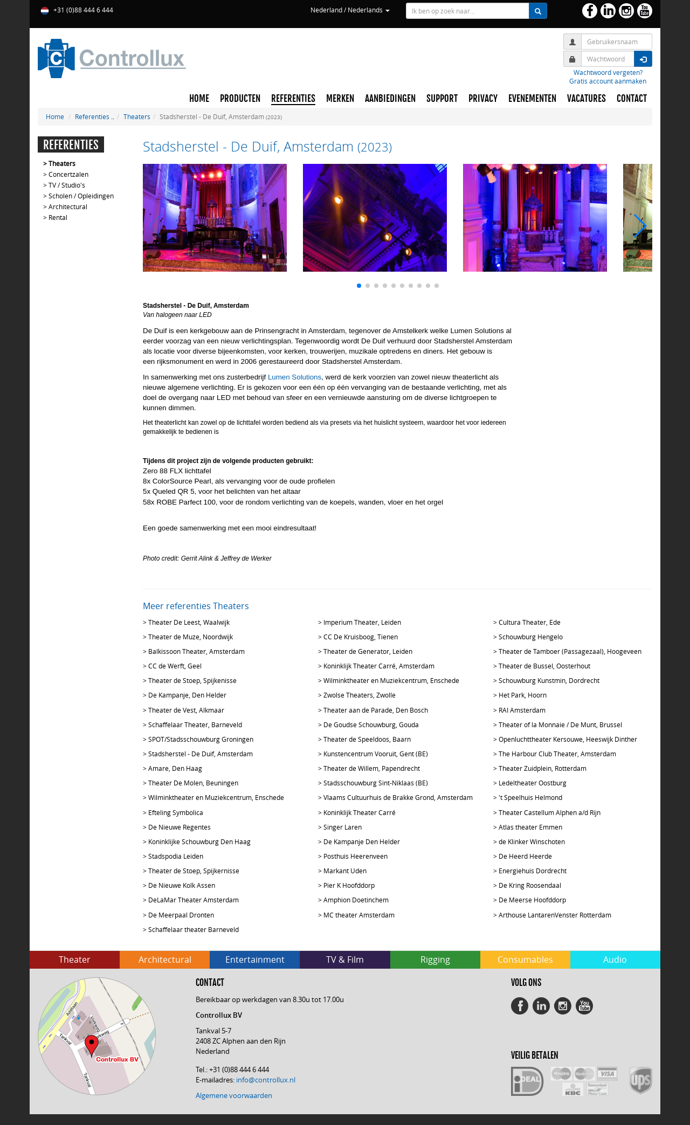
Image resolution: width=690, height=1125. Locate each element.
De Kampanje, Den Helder (187, 695)
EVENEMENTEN (532, 98)
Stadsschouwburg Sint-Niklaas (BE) (375, 782)
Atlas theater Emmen (530, 827)
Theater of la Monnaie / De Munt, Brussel (560, 724)
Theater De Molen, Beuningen (193, 782)
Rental (58, 217)
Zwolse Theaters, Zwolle (359, 695)
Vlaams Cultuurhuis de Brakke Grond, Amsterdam (398, 797)
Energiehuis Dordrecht (533, 870)
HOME (199, 98)
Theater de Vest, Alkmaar (186, 710)
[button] (359, 286)
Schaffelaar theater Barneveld (193, 929)
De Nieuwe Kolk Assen (181, 885)
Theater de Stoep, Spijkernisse (193, 870)
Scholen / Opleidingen (81, 195)
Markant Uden (345, 870)
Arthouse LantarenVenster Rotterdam (555, 914)
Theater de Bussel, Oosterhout (544, 665)
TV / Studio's (67, 185)
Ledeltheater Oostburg (533, 782)
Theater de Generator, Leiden (367, 651)
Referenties (92, 116)
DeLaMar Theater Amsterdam (193, 899)
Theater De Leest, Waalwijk (189, 622)
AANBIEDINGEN (390, 98)
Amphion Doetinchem (356, 899)
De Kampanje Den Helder (361, 841)
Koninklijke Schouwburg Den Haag (199, 841)
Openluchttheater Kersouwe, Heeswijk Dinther (568, 739)
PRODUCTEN (240, 98)
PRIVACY (483, 98)
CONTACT (632, 98)
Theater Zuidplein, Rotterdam (542, 768)
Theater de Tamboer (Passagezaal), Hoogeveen (570, 651)
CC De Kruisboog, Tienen (360, 636)
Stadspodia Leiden (175, 856)
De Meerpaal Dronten (181, 914)
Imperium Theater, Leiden (362, 622)
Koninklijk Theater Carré (359, 812)
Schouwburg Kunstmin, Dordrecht (549, 680)
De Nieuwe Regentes (179, 827)
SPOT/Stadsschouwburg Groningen (200, 739)
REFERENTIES (293, 98)
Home (55, 116)
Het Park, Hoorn (523, 695)
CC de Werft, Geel (175, 665)
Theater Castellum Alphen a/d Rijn (550, 812)
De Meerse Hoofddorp (532, 899)
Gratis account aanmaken (607, 81)
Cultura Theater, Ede (530, 622)
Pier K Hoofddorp (349, 885)
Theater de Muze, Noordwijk (190, 636)
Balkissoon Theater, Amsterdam (196, 651)
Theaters (136, 116)
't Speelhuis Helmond (530, 797)
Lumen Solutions (294, 377)
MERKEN (340, 98)
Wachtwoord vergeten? (608, 72)
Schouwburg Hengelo (531, 636)
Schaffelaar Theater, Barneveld (195, 724)
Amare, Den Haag (175, 768)
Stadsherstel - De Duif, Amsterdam (200, 753)
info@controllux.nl (265, 1080)
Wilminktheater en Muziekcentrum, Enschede (391, 680)
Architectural (68, 206)
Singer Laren (342, 827)
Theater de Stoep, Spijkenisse (192, 680)
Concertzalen (68, 174)
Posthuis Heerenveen (355, 856)
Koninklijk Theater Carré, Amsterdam (378, 665)
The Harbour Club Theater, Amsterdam (557, 753)
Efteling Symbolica (175, 812)
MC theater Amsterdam (359, 914)
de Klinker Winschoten (532, 841)
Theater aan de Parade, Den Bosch (375, 710)
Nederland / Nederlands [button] (350, 9)
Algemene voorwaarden (234, 1095)
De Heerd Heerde (525, 856)
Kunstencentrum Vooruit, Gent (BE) (375, 753)
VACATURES (586, 98)
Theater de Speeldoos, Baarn (367, 739)
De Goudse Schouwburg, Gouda (371, 724)
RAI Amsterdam (522, 710)
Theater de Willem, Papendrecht (371, 768)
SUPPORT (442, 98)
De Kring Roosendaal (530, 885)
